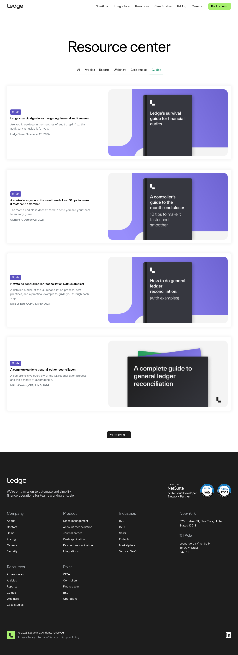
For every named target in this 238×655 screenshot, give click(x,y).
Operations (70, 598)
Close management (75, 521)
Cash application (74, 539)
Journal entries (72, 533)
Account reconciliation (77, 527)
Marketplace (127, 545)
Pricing (11, 539)
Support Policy (70, 637)
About (11, 521)
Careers (12, 545)
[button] (102, 6)
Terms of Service (48, 637)
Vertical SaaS (127, 551)
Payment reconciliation (78, 545)
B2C (122, 527)
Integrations (71, 551)
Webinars (13, 598)
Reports (12, 586)
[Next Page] (119, 434)
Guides (11, 592)
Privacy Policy (26, 637)
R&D (66, 592)
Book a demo (219, 6)
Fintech (124, 539)
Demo (11, 533)
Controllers (70, 580)
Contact (12, 527)
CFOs (66, 574)
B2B (121, 521)
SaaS (122, 533)
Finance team (71, 586)
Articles (12, 580)
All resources (15, 574)
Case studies (15, 604)
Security (12, 551)
